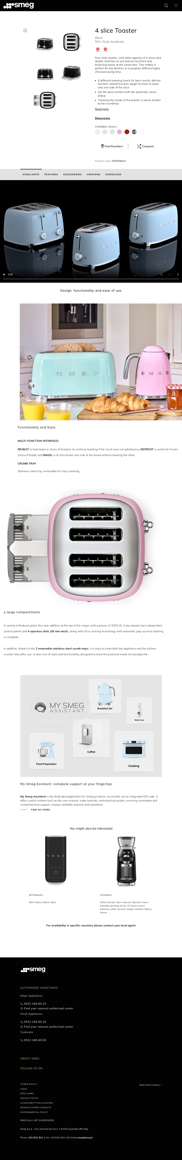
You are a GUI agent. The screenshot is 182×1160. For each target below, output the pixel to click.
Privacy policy (29, 1098)
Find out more (40, 810)
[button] (25, 30)
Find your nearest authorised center (49, 1008)
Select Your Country (149, 1084)
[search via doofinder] (166, 6)
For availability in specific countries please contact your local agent (91, 925)
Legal (24, 1089)
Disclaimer (27, 1093)
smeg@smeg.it (85, 1137)
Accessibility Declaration (36, 1103)
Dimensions (102, 118)
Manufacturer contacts (35, 1107)
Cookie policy (28, 1084)
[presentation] (91, 231)
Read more (102, 109)
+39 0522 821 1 (36, 1137)
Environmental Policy (34, 1112)
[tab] (31, 174)
